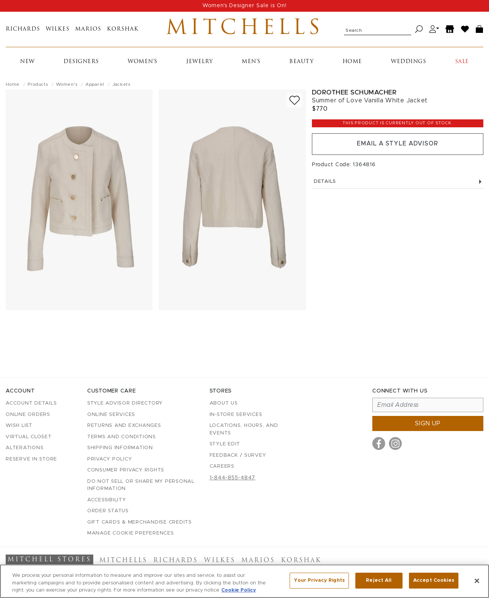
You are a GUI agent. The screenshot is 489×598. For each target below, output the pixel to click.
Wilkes (57, 29)
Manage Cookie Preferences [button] (130, 533)
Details (397, 182)
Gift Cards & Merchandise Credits (139, 522)
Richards (23, 29)
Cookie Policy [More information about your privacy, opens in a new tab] (238, 590)
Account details (31, 403)
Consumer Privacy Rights (125, 470)
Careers (222, 466)
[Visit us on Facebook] (378, 443)
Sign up (428, 423)
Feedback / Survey (238, 455)
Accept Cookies (433, 580)
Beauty (301, 62)
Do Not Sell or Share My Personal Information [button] (140, 485)
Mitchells (244, 29)
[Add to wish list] (294, 101)
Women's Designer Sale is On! (244, 5)
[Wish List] (465, 30)
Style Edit (225, 444)
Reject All (379, 580)
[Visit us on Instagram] (395, 443)
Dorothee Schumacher (354, 93)
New (27, 62)
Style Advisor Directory (125, 403)
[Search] (419, 30)
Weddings (408, 62)
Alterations (24, 447)
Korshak (123, 29)
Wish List (19, 425)
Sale (462, 62)
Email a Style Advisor (397, 145)
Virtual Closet (29, 436)
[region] (244, 581)
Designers (81, 62)
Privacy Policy (109, 459)
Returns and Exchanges (124, 425)
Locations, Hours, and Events (244, 429)
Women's (142, 62)
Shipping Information (120, 447)
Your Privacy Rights (319, 580)
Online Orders (28, 414)
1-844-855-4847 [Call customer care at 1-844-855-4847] (233, 478)
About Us (224, 403)
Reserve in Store (31, 459)
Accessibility (106, 500)
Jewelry (199, 62)
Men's (251, 62)
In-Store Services (236, 414)
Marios (88, 29)
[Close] (477, 580)
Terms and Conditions (121, 436)
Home (352, 62)
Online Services (111, 414)
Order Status (108, 510)
